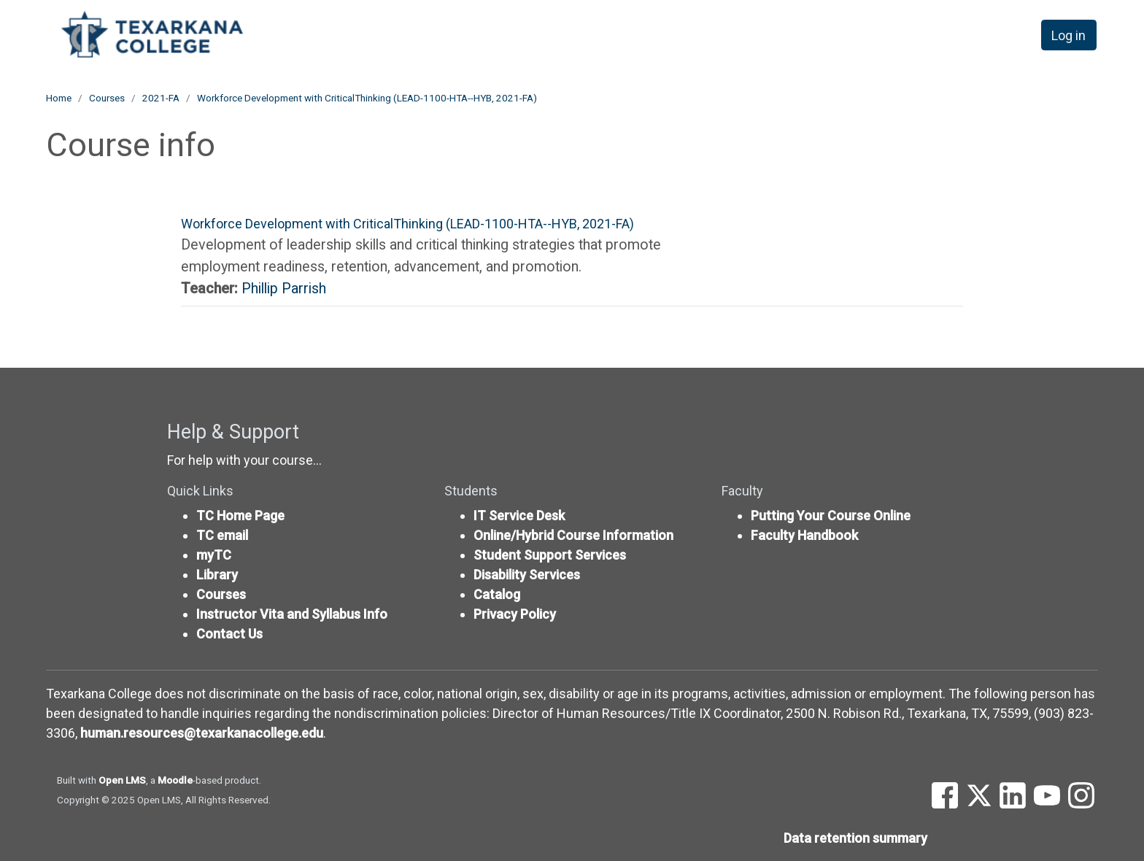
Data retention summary (855, 838)
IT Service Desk (519, 515)
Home (59, 98)
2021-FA (160, 98)
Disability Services (527, 574)
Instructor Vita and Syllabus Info (291, 614)
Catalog (497, 594)
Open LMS (122, 780)
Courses (107, 98)
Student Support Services (550, 555)
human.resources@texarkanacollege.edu (201, 733)
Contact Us (229, 633)
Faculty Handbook (804, 535)
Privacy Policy (515, 614)
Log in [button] (1068, 35)
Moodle (175, 780)
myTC (213, 555)
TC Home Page (240, 515)
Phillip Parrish (283, 288)
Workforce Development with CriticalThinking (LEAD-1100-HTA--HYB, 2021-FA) (367, 98)
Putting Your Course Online (831, 515)
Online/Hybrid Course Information (573, 535)
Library (217, 574)
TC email (222, 535)
